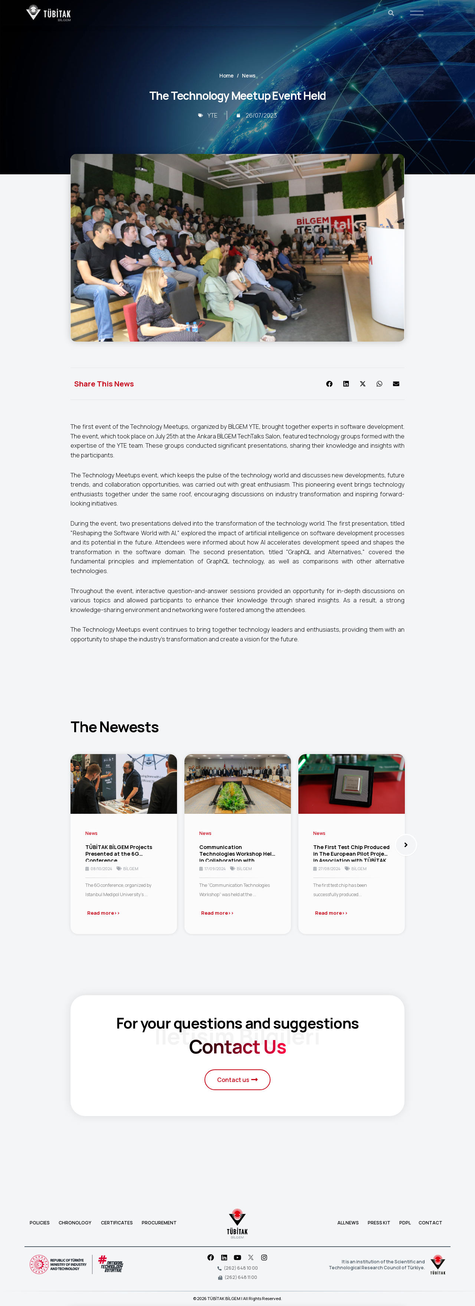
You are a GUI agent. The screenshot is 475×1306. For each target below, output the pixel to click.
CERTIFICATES (116, 1223)
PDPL (404, 1223)
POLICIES (41, 1223)
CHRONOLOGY (75, 1223)
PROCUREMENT (159, 1223)
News (249, 75)
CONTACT (430, 1223)
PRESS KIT (379, 1223)
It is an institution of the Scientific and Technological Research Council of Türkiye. (377, 1265)
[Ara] (391, 13)
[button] (329, 383)
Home (226, 75)
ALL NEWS (348, 1223)
